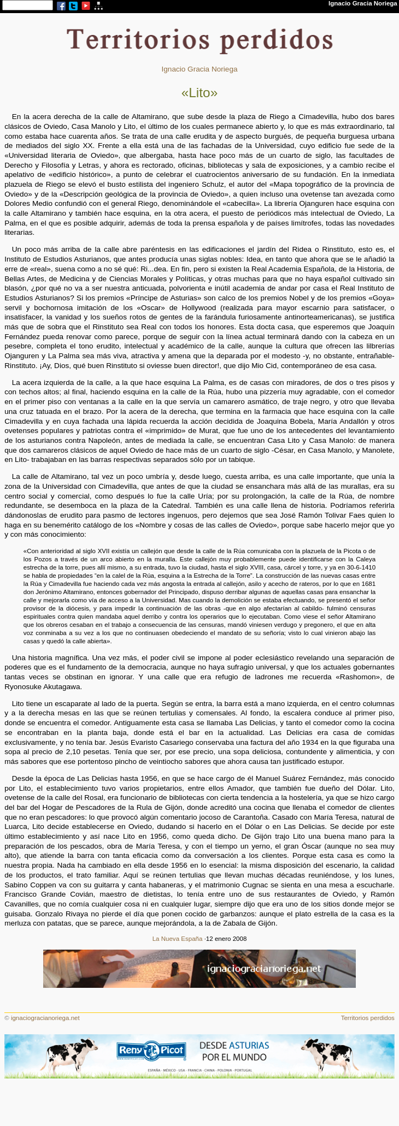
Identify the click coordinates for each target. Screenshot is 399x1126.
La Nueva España (177, 938)
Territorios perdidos (368, 1018)
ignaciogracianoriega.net (45, 1018)
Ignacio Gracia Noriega (199, 69)
